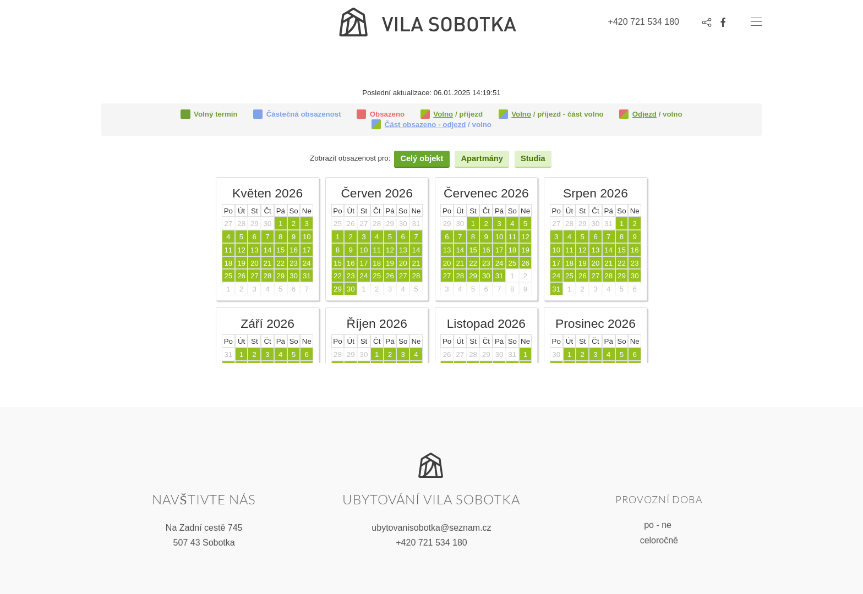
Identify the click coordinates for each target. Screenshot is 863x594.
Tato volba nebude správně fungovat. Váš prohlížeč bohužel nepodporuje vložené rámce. (431, 225)
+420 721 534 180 (431, 541)
